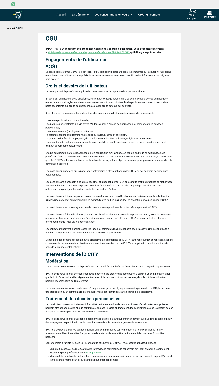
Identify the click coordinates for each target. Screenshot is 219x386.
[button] (113, 14)
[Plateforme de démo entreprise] (18, 14)
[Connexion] (194, 12)
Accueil (11, 28)
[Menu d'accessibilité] (13, 4)
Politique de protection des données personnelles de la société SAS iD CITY (89, 52)
